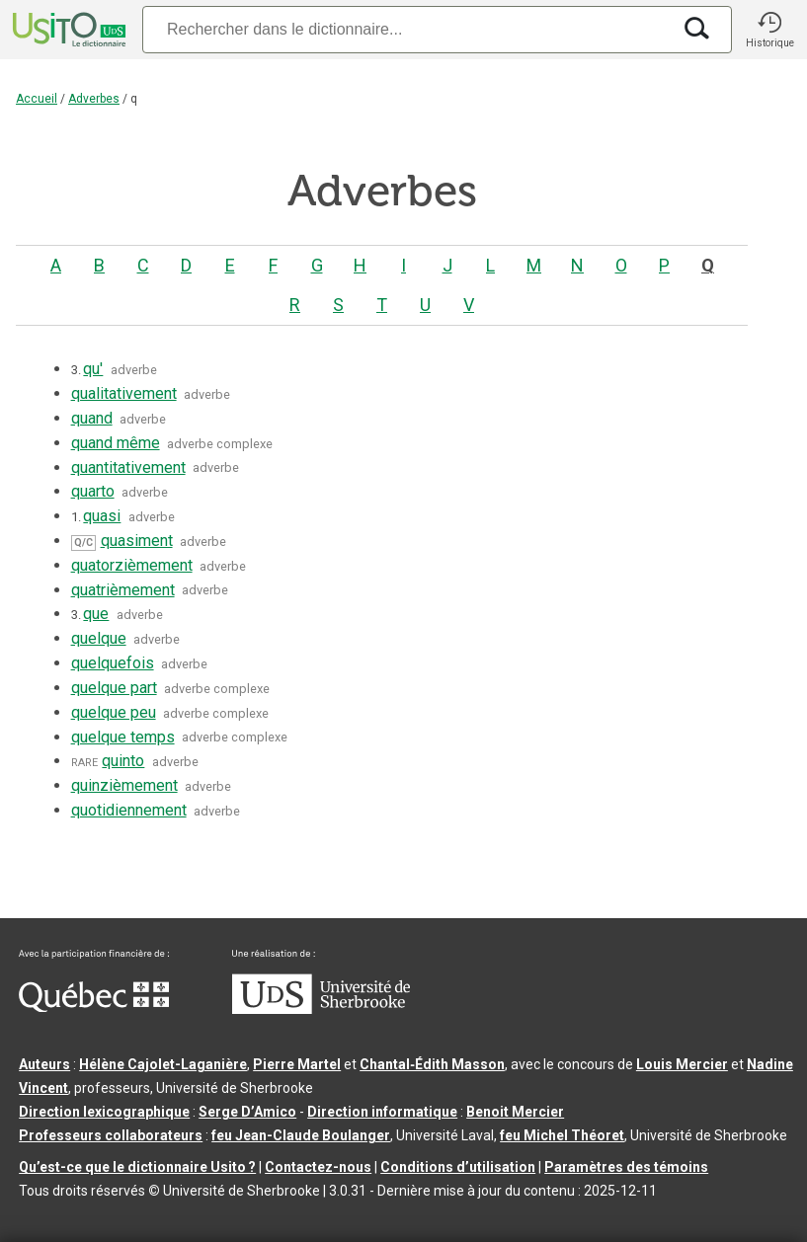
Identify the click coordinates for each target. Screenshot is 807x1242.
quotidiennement (129, 810)
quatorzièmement (132, 565)
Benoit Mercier (515, 1112)
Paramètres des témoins (626, 1167)
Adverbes (94, 99)
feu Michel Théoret (562, 1135)
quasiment (137, 540)
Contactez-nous (318, 1167)
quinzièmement (124, 785)
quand (92, 418)
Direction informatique (382, 1112)
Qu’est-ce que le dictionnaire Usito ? (137, 1167)
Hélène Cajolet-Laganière (163, 1064)
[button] (769, 29)
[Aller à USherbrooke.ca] (321, 1009)
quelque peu (113, 712)
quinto (123, 760)
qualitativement (124, 393)
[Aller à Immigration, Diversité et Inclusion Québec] (94, 1007)
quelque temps (123, 737)
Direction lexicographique (104, 1112)
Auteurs (44, 1064)
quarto (93, 491)
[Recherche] (406, 29)
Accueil (36, 99)
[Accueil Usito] (67, 29)
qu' (93, 368)
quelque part (114, 687)
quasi (102, 515)
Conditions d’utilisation (457, 1167)
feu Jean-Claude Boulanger (300, 1135)
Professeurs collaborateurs (110, 1135)
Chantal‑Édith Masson (432, 1064)
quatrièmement (123, 590)
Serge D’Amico (247, 1112)
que (96, 613)
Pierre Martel (297, 1064)
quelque (98, 638)
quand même (115, 442)
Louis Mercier (682, 1064)
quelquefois (112, 663)
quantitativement (128, 467)
